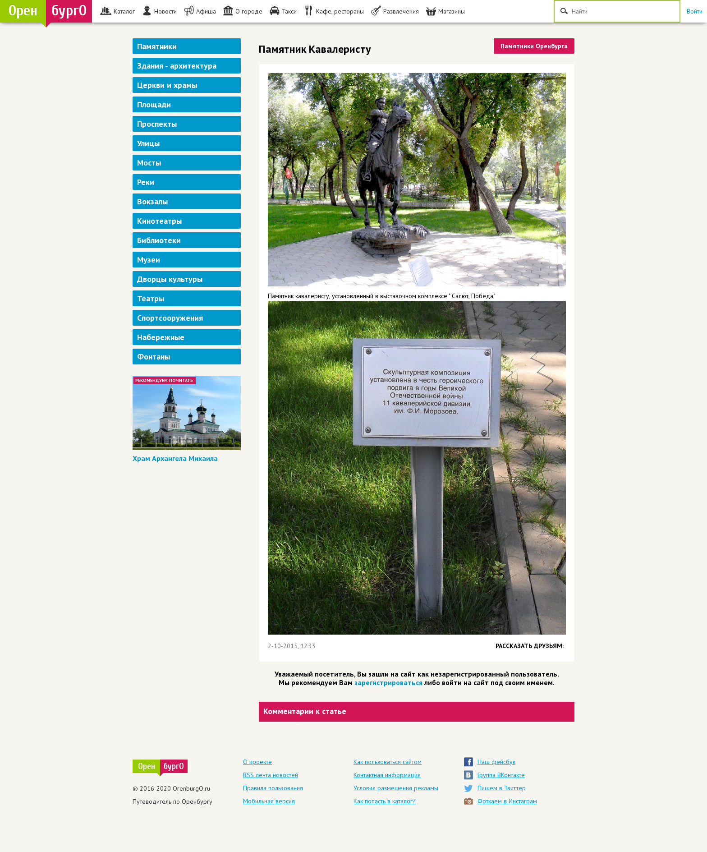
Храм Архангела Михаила (175, 458)
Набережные (160, 337)
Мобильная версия (269, 801)
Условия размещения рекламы (396, 788)
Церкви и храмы (167, 85)
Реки (145, 182)
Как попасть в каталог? (385, 801)
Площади (154, 104)
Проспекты (157, 124)
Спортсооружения (170, 318)
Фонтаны (153, 356)
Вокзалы (152, 201)
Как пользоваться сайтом (388, 762)
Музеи (148, 259)
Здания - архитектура (176, 65)
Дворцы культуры (169, 279)
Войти (694, 11)
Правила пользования (273, 788)
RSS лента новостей (270, 775)
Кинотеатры (159, 221)
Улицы (148, 143)
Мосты (149, 162)
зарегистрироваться (388, 682)
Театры (150, 298)
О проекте (257, 762)
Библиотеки (159, 240)
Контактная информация (387, 775)
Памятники (157, 46)
